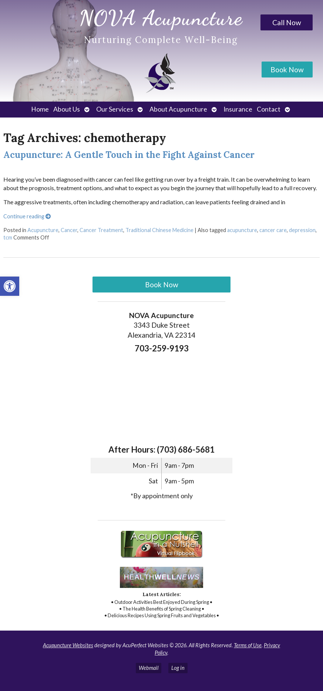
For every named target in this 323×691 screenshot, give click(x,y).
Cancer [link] (69, 230)
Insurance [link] (237, 109)
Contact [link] (268, 109)
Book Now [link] (287, 69)
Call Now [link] (286, 22)
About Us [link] (66, 109)
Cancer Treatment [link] (101, 230)
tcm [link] (7, 237)
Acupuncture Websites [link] (68, 645)
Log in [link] (178, 668)
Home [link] (40, 109)
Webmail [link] (148, 668)
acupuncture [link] (242, 230)
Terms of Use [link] (248, 645)
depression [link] (302, 230)
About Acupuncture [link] (178, 109)
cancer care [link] (273, 230)
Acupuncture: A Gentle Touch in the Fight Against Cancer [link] (129, 155)
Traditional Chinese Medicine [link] (159, 230)
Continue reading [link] (27, 216)
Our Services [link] (114, 109)
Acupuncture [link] (42, 230)
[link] (9, 286)
